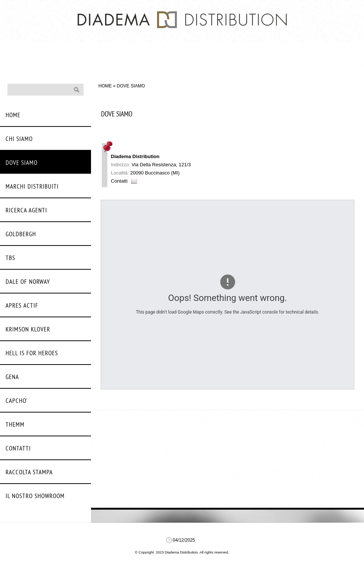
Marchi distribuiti (32, 187)
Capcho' (16, 401)
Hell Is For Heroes (32, 353)
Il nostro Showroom (35, 496)
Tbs (10, 258)
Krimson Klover (28, 330)
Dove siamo (22, 163)
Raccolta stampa (29, 472)
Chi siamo (19, 139)
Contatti (119, 181)
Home (105, 86)
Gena (12, 377)
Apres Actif (22, 306)
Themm (15, 425)
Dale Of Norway (28, 282)
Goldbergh (21, 234)
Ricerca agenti (26, 211)
